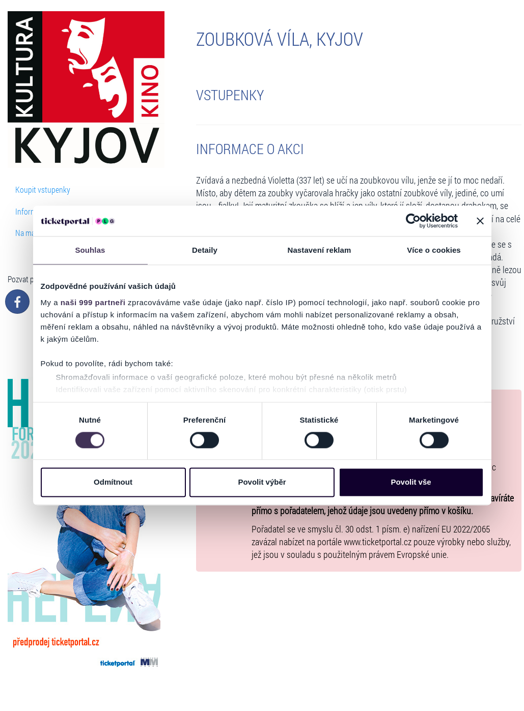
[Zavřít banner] (480, 220)
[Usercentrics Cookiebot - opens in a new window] (413, 220)
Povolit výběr (262, 482)
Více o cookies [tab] (434, 250)
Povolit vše (411, 482)
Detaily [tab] (204, 250)
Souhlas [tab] (90, 250)
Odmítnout (113, 482)
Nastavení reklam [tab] (319, 250)
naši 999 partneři (93, 302)
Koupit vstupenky (42, 189)
